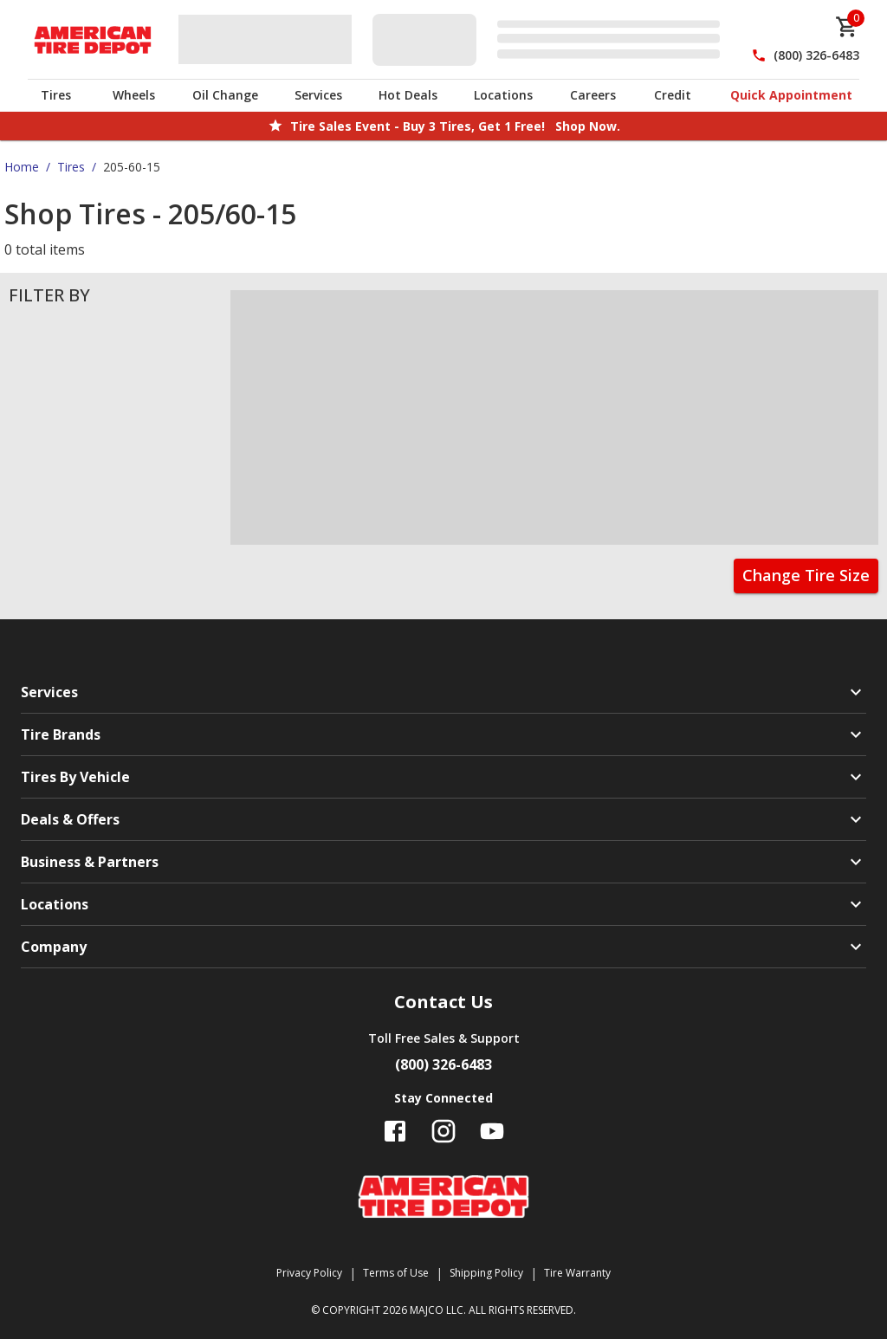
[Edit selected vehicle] (551, 39)
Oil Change (225, 95)
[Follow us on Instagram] (443, 1131)
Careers (593, 95)
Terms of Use (396, 1272)
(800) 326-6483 (816, 55)
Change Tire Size (806, 575)
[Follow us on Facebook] (395, 1131)
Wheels (134, 95)
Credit (672, 95)
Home (21, 166)
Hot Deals (408, 95)
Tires (56, 95)
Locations (503, 95)
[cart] (847, 27)
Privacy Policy (309, 1272)
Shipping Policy (486, 1272)
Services (318, 95)
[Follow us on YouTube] (492, 1131)
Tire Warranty (577, 1272)
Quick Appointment (791, 95)
